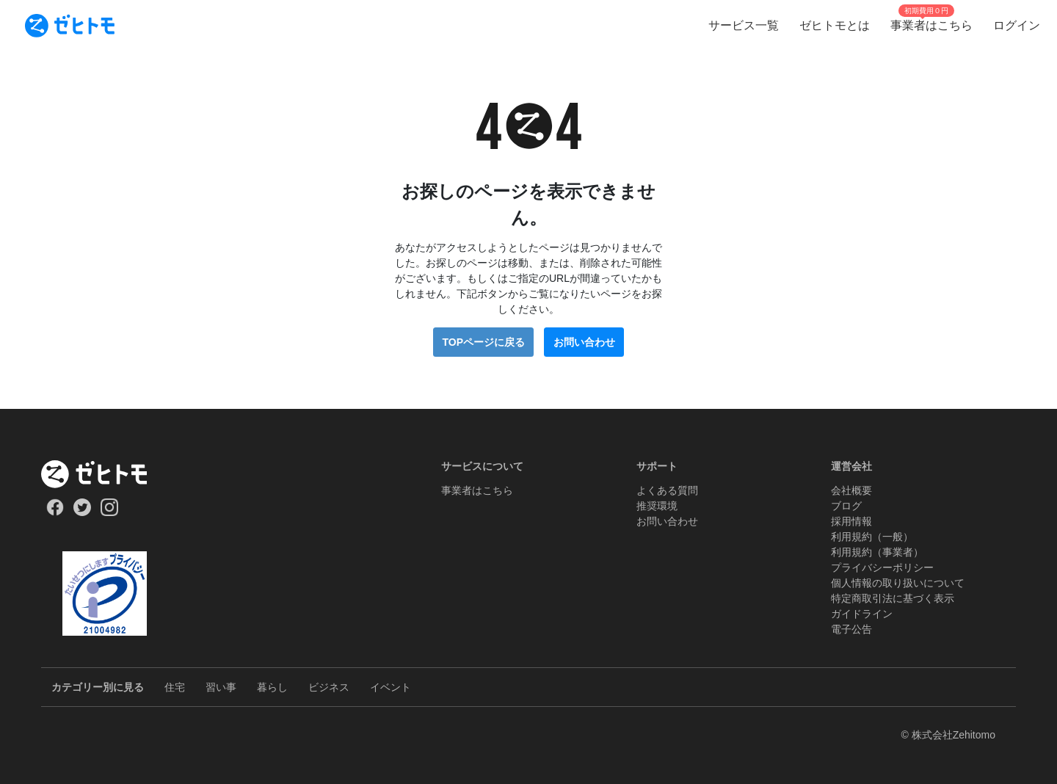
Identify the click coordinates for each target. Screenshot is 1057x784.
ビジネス (328, 687)
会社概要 (851, 490)
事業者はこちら (477, 490)
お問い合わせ (584, 342)
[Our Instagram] (109, 512)
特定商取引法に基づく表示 (892, 598)
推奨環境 (657, 506)
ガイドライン (862, 614)
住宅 (174, 687)
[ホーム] (104, 474)
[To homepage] (69, 25)
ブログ (846, 506)
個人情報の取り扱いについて (898, 583)
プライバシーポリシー (882, 567)
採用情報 (851, 521)
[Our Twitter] (81, 512)
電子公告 (851, 629)
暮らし (272, 687)
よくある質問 (667, 490)
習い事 (221, 687)
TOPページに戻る (483, 342)
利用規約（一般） (872, 536)
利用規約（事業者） (877, 552)
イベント (390, 687)
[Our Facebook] (54, 512)
